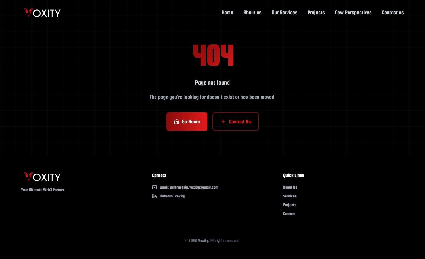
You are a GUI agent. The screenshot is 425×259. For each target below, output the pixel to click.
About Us (290, 187)
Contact (289, 213)
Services (290, 196)
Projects (289, 205)
